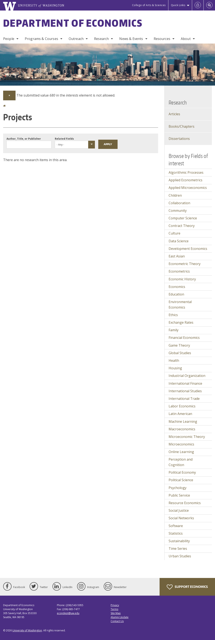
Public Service (179, 495)
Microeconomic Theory (187, 436)
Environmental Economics (180, 304)
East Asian (177, 256)
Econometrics (179, 271)
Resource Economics (185, 503)
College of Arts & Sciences (149, 5)
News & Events (131, 38)
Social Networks (181, 518)
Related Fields (64, 138)
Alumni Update (119, 617)
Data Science (179, 241)
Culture (174, 233)
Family (173, 330)
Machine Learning (183, 421)
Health (174, 360)
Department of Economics (72, 23)
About (186, 38)
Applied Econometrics (185, 180)
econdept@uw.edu (68, 613)
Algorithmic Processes (186, 172)
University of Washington (27, 630)
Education (176, 294)
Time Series (178, 548)
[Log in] (197, 5)
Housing (175, 368)
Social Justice (179, 510)
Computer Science (183, 218)
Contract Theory (182, 225)
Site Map (116, 613)
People (8, 38)
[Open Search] (209, 5)
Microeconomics (181, 444)
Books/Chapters (181, 126)
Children (175, 195)
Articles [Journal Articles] (174, 114)
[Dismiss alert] (9, 95)
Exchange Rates (181, 322)
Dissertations (179, 138)
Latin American (180, 413)
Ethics (173, 315)
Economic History (182, 279)
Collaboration (179, 203)
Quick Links (178, 5)
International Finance (185, 383)
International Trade (184, 398)
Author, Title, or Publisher (24, 138)
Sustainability (179, 541)
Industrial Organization (187, 375)
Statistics (176, 533)
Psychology (177, 487)
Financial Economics (184, 337)
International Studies (185, 391)
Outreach (76, 38)
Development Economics (188, 248)
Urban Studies (180, 556)
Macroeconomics (182, 429)
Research (101, 38)
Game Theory (179, 345)
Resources (162, 38)
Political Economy (182, 472)
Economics (177, 286)
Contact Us (117, 621)
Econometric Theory (185, 263)
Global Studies (180, 353)
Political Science (181, 480)
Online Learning (181, 451)
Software (176, 525)
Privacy (115, 605)
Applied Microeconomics (188, 187)
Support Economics (187, 587)
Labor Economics (182, 406)
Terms (114, 609)
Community (178, 210)
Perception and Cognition (181, 462)
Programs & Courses (41, 38)
